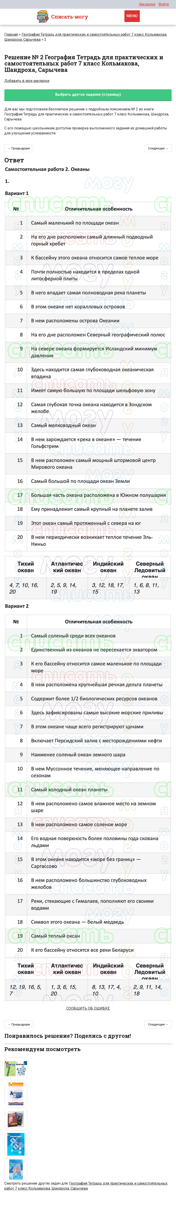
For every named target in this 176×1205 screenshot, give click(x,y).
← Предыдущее (19, 148)
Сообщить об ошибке (88, 1008)
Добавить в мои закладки (26, 81)
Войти (164, 4)
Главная (11, 34)
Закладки (147, 4)
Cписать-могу (62, 17)
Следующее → (158, 148)
